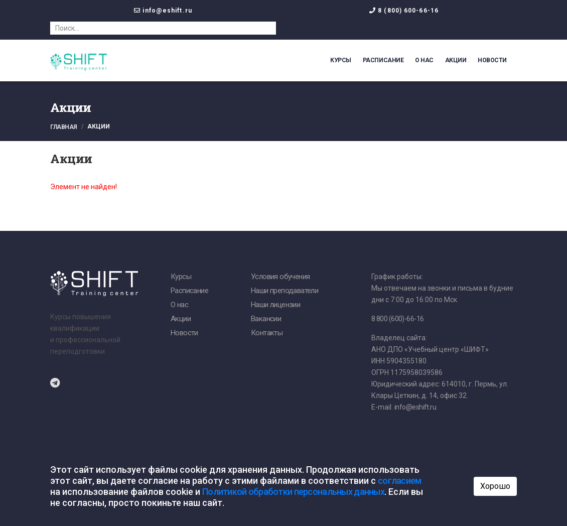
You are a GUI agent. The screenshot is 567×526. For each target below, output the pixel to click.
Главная (63, 126)
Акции (456, 60)
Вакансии (266, 318)
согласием (399, 480)
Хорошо (495, 486)
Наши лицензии (275, 304)
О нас (424, 60)
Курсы (340, 60)
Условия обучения (280, 276)
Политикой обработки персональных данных (293, 491)
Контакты (266, 332)
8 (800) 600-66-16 (408, 10)
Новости (492, 60)
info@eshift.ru (167, 10)
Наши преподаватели (284, 290)
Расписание (383, 60)
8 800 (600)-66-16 (397, 319)
